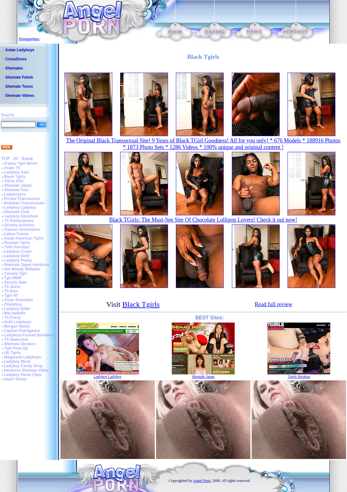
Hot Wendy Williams (22, 269)
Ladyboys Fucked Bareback (29, 335)
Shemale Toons (19, 86)
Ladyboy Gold (16, 256)
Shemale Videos (19, 95)
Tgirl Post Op (16, 348)
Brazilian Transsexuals (24, 203)
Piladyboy (13, 304)
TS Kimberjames (19, 220)
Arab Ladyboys (17, 322)
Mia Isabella (14, 313)
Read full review (273, 304)
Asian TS (12, 168)
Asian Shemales (18, 300)
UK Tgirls (12, 353)
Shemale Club (16, 212)
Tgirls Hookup (299, 376)
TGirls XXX (14, 181)
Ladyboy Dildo (17, 309)
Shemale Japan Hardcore (26, 265)
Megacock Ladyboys (22, 357)
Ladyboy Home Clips (23, 375)
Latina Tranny (16, 234)
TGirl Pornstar (17, 247)
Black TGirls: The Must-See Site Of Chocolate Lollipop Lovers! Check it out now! (203, 220)
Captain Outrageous (22, 331)
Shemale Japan (17, 185)
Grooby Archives (19, 225)
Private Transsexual (22, 198)
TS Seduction (16, 339)
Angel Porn (201, 480)
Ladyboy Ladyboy (20, 207)
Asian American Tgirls (24, 238)
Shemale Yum (16, 190)
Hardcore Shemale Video (26, 370)
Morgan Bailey (17, 326)
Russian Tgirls (17, 242)
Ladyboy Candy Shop (23, 366)
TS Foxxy (12, 317)
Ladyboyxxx (15, 194)
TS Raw (11, 291)
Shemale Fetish (19, 77)
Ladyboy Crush (17, 251)
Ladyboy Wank (17, 361)
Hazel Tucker (15, 379)
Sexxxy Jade (15, 282)
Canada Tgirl (15, 273)
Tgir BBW (12, 278)
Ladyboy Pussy (18, 260)
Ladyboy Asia (16, 172)
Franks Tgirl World (20, 163)
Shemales (14, 68)
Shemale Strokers (20, 344)
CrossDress (15, 59)
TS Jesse (12, 287)
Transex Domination (22, 229)
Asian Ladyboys (19, 50)
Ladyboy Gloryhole (21, 216)
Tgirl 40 (11, 295)
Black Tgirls (14, 176)
